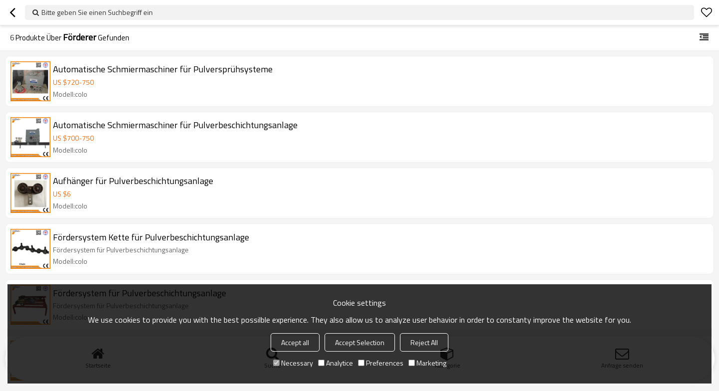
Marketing (427, 363)
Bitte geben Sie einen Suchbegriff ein (97, 12)
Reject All (424, 342)
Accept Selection (359, 342)
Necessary (293, 363)
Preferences (380, 363)
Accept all (295, 342)
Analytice (335, 363)
